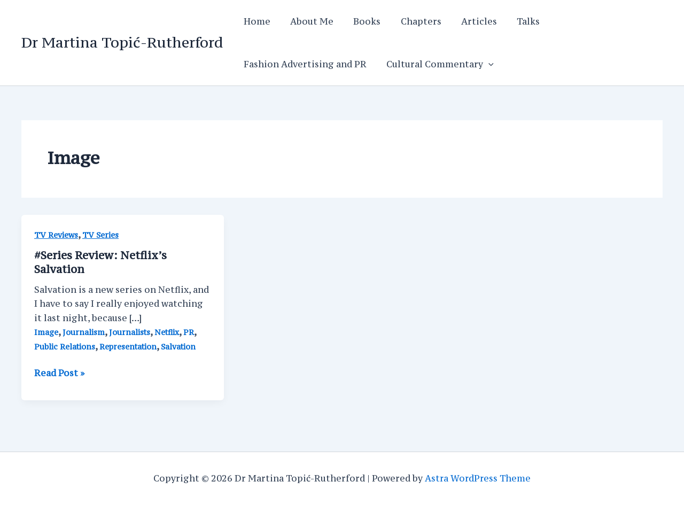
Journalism (84, 332)
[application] (484, 64)
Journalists (129, 332)
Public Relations (64, 346)
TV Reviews (56, 235)
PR (189, 332)
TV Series (100, 235)
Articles (466, 21)
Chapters (411, 21)
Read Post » (59, 373)
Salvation (178, 346)
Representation (128, 346)
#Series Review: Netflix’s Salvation (100, 262)
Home (255, 21)
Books (360, 21)
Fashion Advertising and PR (303, 64)
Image (46, 332)
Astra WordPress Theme (478, 478)
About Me (307, 21)
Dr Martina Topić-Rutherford (122, 42)
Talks (512, 21)
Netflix (167, 332)
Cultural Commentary (435, 64)
